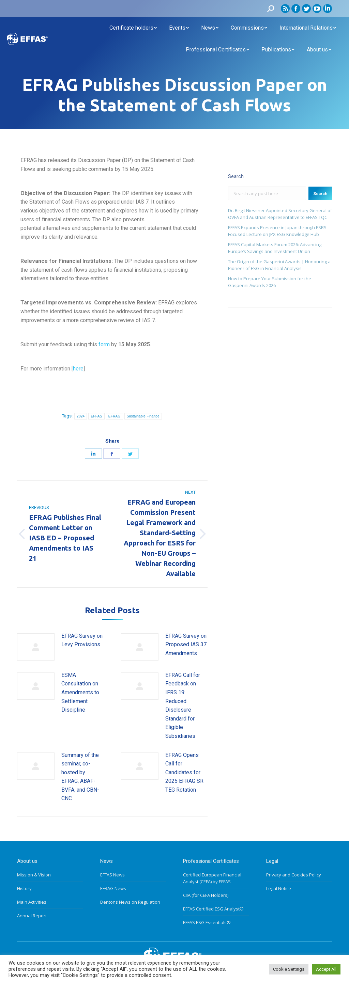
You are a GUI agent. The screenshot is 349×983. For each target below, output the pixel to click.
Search (320, 193)
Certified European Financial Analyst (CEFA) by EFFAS (212, 878)
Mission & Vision (34, 875)
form (104, 344)
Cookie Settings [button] (288, 969)
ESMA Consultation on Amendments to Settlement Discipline (80, 692)
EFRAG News (113, 888)
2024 (81, 416)
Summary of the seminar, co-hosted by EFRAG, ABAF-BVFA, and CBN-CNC (80, 777)
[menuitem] (133, 28)
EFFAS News (112, 875)
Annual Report (32, 916)
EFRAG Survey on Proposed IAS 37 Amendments (186, 644)
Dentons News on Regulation (130, 902)
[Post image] (36, 647)
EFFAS (96, 416)
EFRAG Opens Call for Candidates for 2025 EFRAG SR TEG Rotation (184, 772)
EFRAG (114, 416)
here (78, 368)
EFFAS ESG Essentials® (207, 922)
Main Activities (31, 902)
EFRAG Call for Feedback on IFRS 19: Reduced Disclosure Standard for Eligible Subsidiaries (182, 705)
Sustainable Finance (143, 416)
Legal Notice (278, 888)
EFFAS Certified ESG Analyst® (213, 909)
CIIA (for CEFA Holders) (205, 895)
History (24, 888)
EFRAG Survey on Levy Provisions (82, 640)
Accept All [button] (326, 969)
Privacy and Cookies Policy (293, 875)
